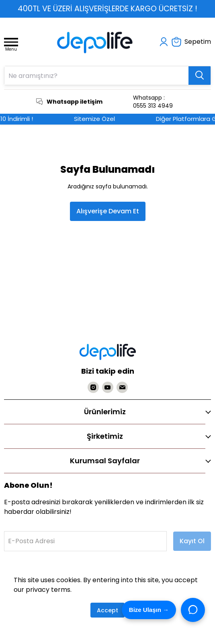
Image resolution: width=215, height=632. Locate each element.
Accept (107, 610)
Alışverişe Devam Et (107, 211)
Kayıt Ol (192, 541)
